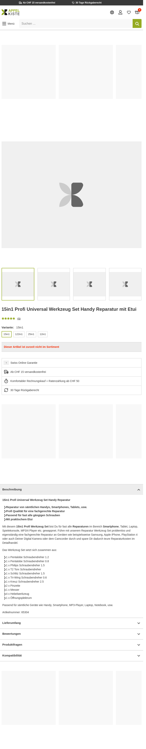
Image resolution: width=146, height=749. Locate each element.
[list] (72, 82)
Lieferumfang (71, 623)
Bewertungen (71, 634)
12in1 (43, 334)
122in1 (19, 334)
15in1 (6, 334)
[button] (8, 24)
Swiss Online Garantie (23, 362)
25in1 (31, 334)
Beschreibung (71, 490)
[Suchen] (137, 23)
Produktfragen (71, 645)
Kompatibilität (71, 656)
